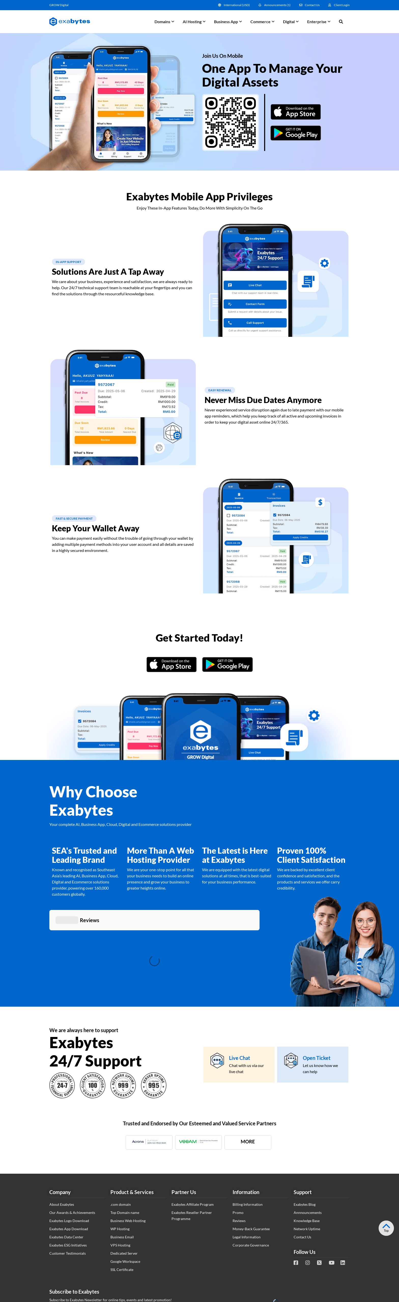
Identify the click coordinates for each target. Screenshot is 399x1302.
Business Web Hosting (128, 1144)
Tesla (391, 1205)
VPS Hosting (120, 1169)
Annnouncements (308, 1136)
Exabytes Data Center (66, 1161)
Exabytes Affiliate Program (193, 1128)
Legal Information (247, 1161)
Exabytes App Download (68, 1153)
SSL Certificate (121, 1193)
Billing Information (248, 1128)
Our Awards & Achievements (72, 1136)
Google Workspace (125, 1185)
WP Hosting (120, 1153)
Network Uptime (307, 1153)
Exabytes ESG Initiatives (68, 1169)
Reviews (239, 1144)
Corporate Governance (251, 1169)
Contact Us (302, 1161)
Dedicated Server (124, 1177)
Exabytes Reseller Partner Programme (192, 1139)
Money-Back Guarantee (251, 1153)
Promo (238, 1136)
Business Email (122, 1161)
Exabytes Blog (305, 1128)
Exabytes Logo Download (69, 1144)
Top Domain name (124, 1136)
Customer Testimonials (67, 1177)
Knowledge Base (307, 1144)
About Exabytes (61, 1128)
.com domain (120, 1128)
